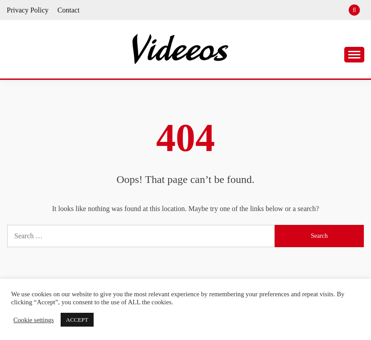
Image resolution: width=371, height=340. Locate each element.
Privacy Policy (28, 10)
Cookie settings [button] (33, 319)
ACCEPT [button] (77, 319)
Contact (69, 10)
